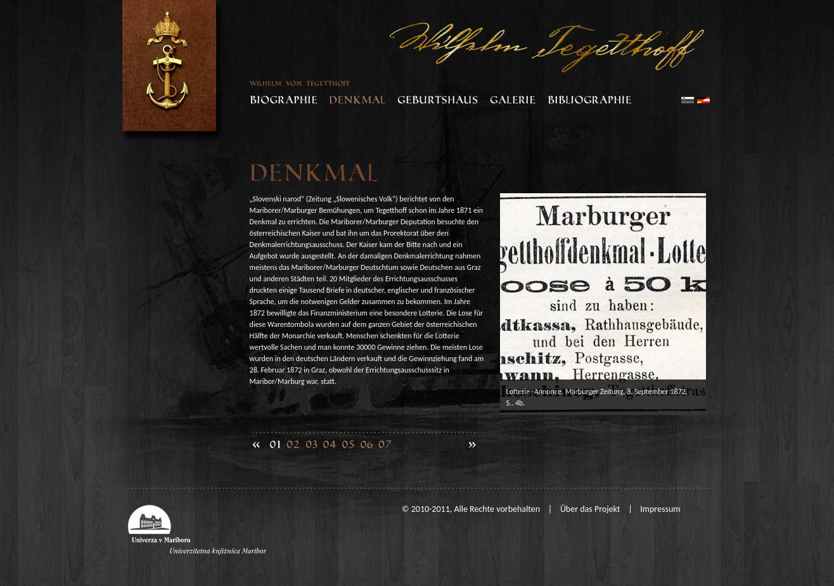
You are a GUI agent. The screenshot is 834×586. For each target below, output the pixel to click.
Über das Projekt (590, 509)
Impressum (660, 509)
